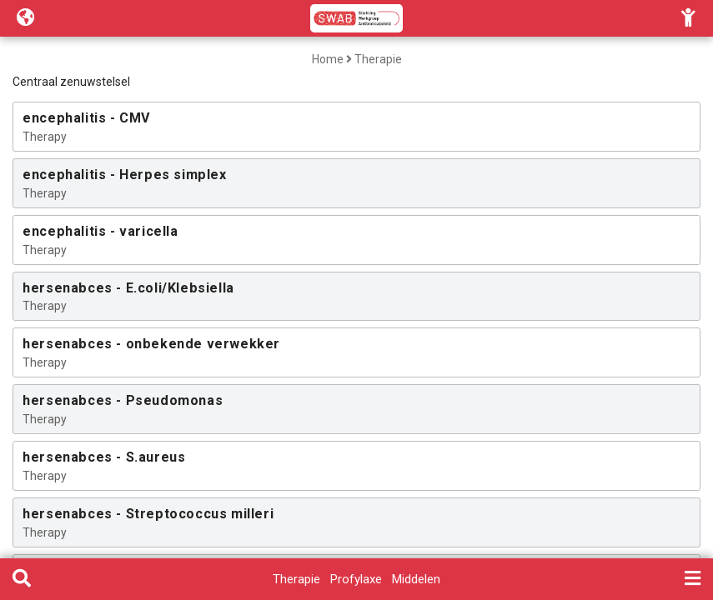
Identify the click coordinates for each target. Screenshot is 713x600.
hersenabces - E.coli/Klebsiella (128, 288)
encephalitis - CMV (87, 118)
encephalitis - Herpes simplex (124, 174)
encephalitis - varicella (100, 231)
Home (328, 59)
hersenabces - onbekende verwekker (151, 344)
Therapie (378, 59)
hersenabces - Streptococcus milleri (148, 514)
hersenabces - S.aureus (104, 457)
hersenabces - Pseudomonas (123, 400)
